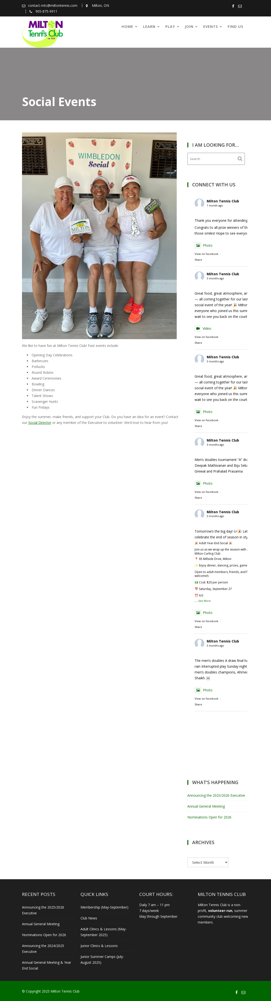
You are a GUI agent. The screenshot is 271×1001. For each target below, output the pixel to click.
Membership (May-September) (104, 907)
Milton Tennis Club (223, 201)
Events (210, 26)
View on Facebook (206, 254)
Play (170, 26)
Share (198, 259)
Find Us (235, 26)
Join (189, 26)
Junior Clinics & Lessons (99, 945)
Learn (149, 26)
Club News (89, 918)
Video (203, 328)
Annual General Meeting (206, 806)
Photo (203, 245)
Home (127, 26)
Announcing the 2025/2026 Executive (216, 795)
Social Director (39, 422)
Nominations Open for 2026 (209, 817)
